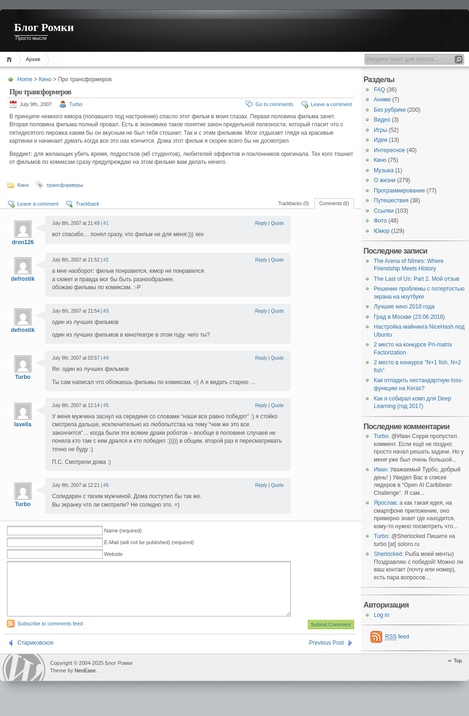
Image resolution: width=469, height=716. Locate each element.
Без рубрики (390, 110)
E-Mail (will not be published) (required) (149, 542)
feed (397, 636)
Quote (277, 223)
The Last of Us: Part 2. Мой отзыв (417, 279)
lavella (22, 424)
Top (458, 672)
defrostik (23, 279)
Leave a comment (331, 104)
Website (113, 554)
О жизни (384, 180)
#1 (105, 223)
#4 (105, 358)
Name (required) (123, 530)
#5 (105, 405)
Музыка (383, 170)
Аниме (382, 99)
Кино (45, 79)
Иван (380, 469)
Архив (33, 59)
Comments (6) (334, 203)
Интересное (389, 150)
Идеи (380, 140)
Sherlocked (388, 554)
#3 (105, 311)
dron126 (23, 242)
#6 (105, 485)
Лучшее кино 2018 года (404, 306)
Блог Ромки (44, 27)
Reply (261, 223)
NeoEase (85, 682)
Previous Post (326, 654)
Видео (382, 119)
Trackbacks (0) (293, 203)
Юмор (382, 231)
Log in (381, 615)
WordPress (23, 678)
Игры (380, 130)
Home (10, 59)
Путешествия (391, 200)
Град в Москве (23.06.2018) (409, 317)
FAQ (379, 89)
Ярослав (385, 503)
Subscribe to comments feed (50, 635)
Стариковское (35, 654)
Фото (380, 220)
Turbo (76, 104)
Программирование (399, 190)
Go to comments (275, 104)
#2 (105, 259)
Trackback (87, 204)
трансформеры (64, 185)
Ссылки (383, 211)
